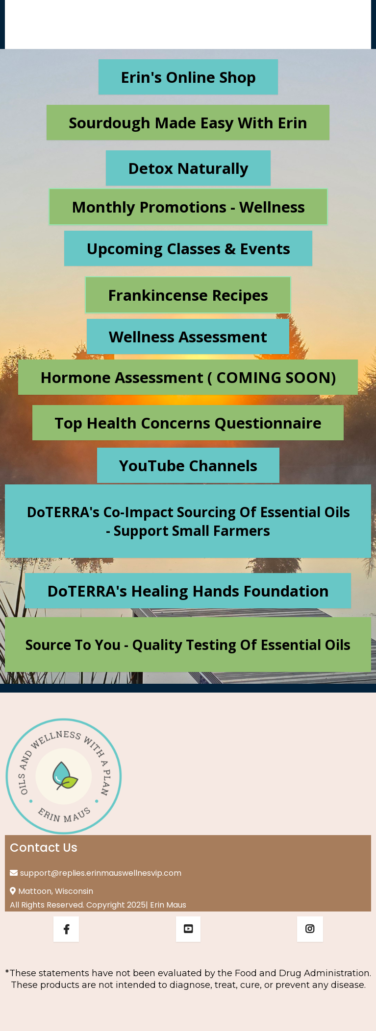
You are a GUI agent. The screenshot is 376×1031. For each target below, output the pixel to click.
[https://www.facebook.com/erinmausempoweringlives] (66, 929)
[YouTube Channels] (188, 465)
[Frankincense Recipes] (188, 294)
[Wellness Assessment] (188, 336)
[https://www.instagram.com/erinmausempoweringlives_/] (310, 929)
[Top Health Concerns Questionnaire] (188, 422)
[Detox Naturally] (188, 168)
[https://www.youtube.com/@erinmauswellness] (188, 929)
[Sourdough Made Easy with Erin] (188, 122)
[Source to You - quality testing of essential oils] (188, 644)
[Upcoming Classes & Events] (188, 248)
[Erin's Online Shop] (188, 77)
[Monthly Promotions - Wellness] (188, 206)
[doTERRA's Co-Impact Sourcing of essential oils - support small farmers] (188, 521)
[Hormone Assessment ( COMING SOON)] (188, 377)
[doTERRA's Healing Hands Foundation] (188, 590)
